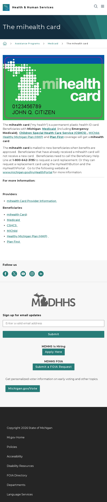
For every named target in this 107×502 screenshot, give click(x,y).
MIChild (12, 231)
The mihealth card (77, 43)
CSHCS (12, 225)
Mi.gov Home (16, 437)
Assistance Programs (27, 43)
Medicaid (53, 43)
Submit (53, 334)
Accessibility (15, 456)
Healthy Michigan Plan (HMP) (27, 236)
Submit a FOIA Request (53, 366)
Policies (12, 447)
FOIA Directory (17, 475)
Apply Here (53, 352)
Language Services (20, 494)
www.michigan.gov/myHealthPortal (27, 172)
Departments (16, 485)
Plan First (13, 241)
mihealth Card (16, 214)
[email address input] (53, 323)
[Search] (96, 6)
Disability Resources (20, 466)
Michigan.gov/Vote (22, 388)
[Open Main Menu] (103, 6)
